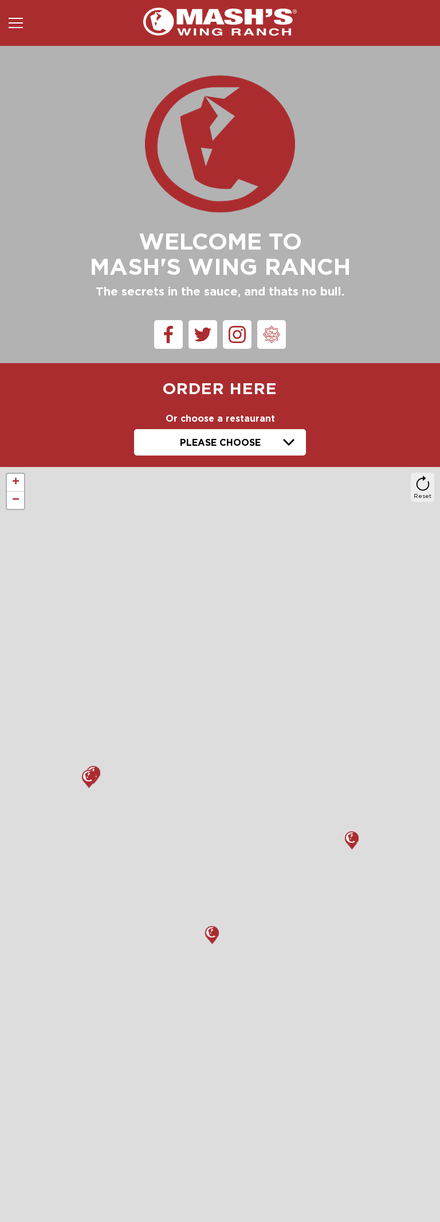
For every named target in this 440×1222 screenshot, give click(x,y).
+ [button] (15, 482)
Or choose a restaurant (220, 418)
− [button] (15, 500)
